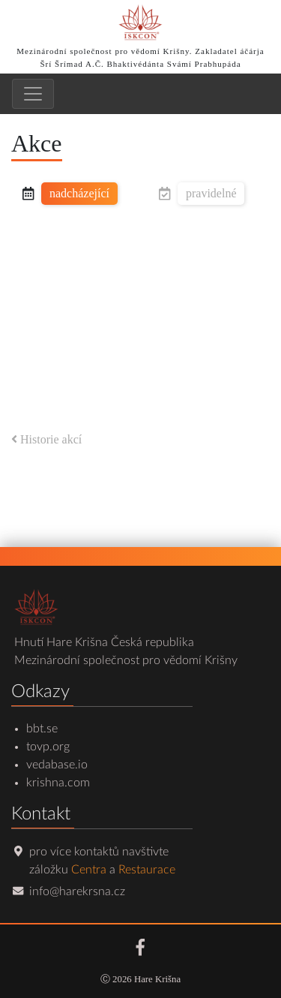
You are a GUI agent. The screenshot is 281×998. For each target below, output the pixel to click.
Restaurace (146, 870)
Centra (88, 870)
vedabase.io (57, 765)
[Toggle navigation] (33, 94)
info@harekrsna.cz (77, 891)
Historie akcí (46, 439)
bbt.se (42, 729)
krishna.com (58, 783)
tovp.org (48, 747)
